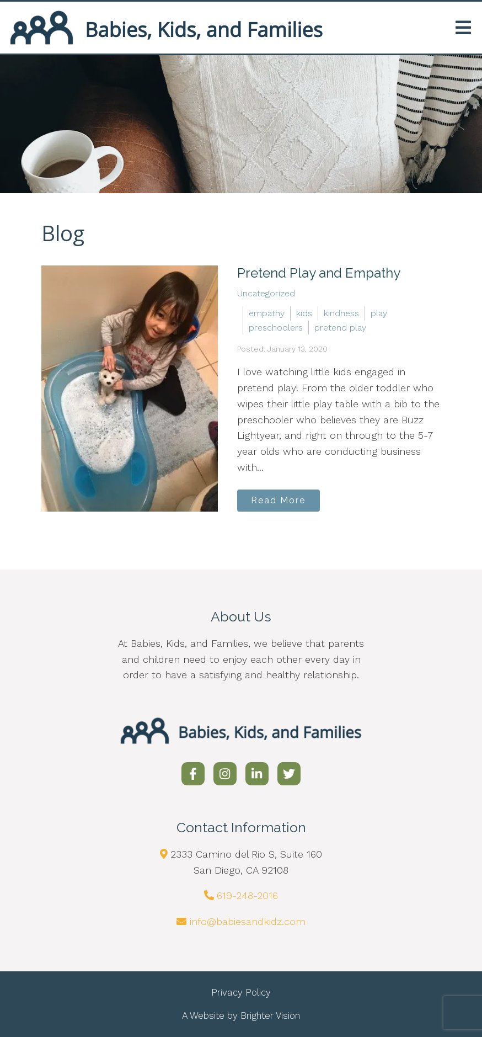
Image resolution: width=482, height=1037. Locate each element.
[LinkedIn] (257, 773)
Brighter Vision (270, 1015)
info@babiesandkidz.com (248, 921)
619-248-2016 (247, 895)
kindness (341, 313)
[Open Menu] (463, 27)
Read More (278, 500)
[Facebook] (193, 773)
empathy (267, 313)
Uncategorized (266, 293)
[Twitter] (289, 773)
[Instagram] (225, 773)
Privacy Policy (241, 992)
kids (304, 313)
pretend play (340, 327)
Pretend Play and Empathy (318, 273)
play (379, 313)
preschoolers (276, 327)
